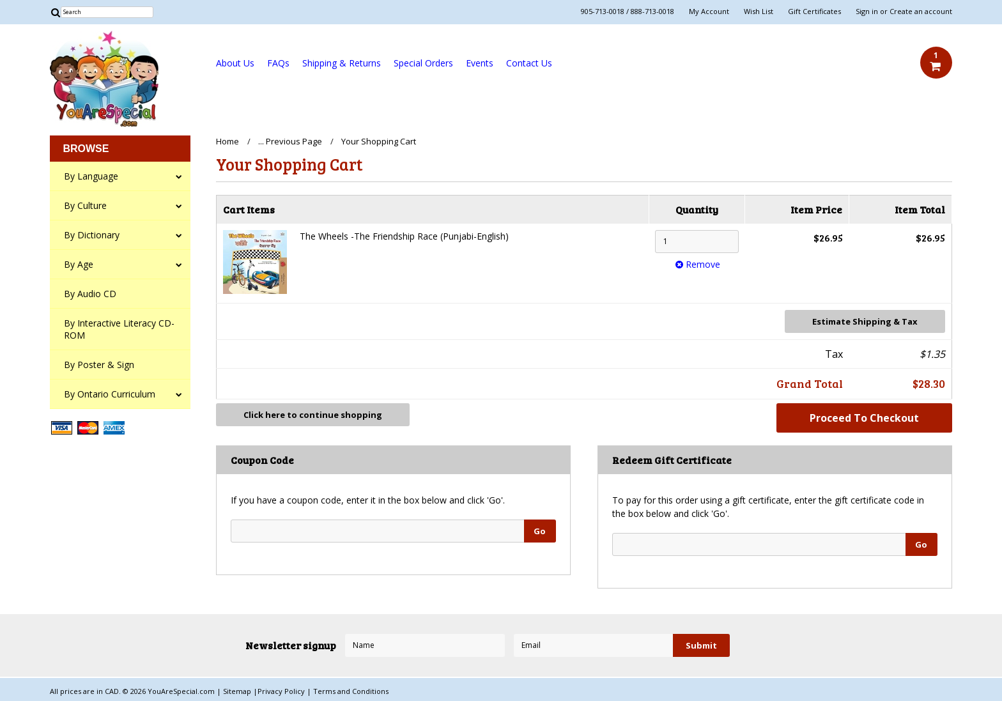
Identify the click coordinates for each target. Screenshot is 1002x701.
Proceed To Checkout (864, 418)
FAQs (278, 63)
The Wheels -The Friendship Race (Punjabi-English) (404, 236)
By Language (91, 176)
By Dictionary (91, 235)
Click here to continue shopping (312, 414)
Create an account (921, 11)
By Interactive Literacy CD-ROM (119, 329)
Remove (696, 264)
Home (227, 141)
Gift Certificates (814, 11)
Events (479, 63)
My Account (709, 11)
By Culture (85, 205)
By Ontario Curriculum (109, 394)
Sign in (867, 11)
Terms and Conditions (351, 691)
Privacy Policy (282, 691)
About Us (235, 63)
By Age (78, 264)
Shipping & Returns (341, 63)
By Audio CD (90, 294)
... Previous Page (290, 141)
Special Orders (423, 63)
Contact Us (529, 63)
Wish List (758, 11)
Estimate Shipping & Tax (865, 321)
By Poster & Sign (99, 364)
